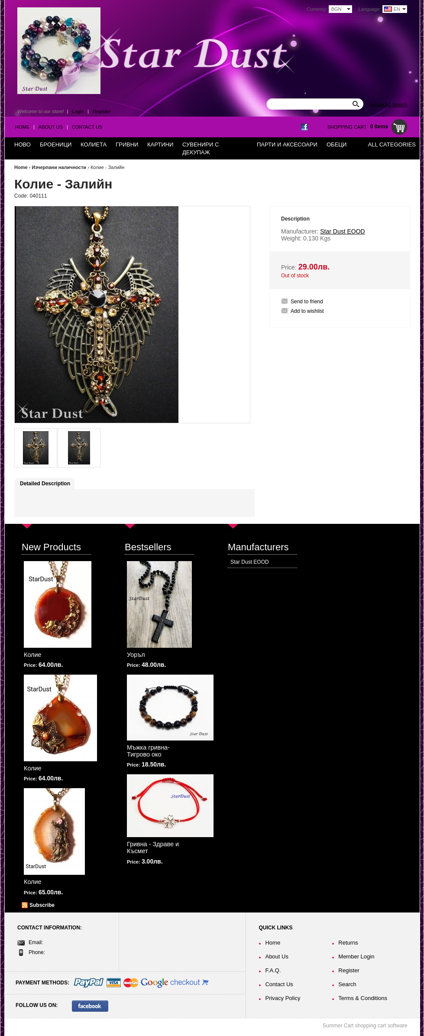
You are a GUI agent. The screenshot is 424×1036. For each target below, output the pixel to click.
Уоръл (136, 654)
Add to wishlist (307, 311)
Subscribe (42, 905)
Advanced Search (388, 104)
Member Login (356, 956)
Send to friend (307, 302)
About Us (51, 127)
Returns (348, 942)
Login (78, 111)
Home (22, 127)
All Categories (392, 144)
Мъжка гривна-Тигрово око (148, 751)
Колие (33, 654)
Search (347, 984)
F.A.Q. (273, 970)
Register (101, 111)
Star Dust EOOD (249, 562)
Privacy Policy (282, 998)
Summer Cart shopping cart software (365, 1026)
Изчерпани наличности (59, 167)
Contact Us (87, 127)
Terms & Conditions (362, 998)
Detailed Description (45, 484)
